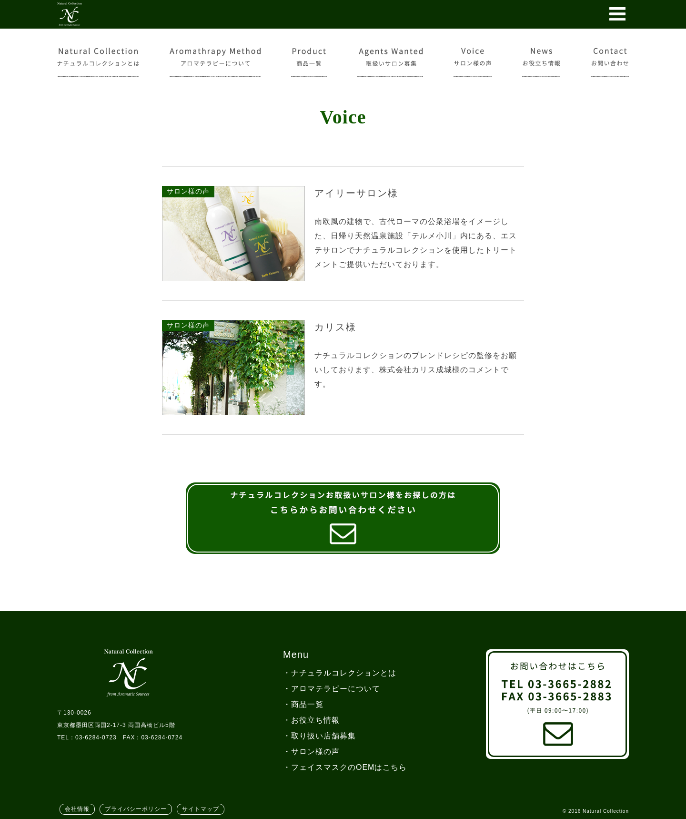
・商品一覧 (303, 704)
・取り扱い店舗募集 (319, 736)
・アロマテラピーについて (331, 689)
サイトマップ (200, 809)
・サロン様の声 (311, 751)
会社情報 (77, 809)
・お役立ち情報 (311, 720)
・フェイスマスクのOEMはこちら (345, 767)
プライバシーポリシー (136, 809)
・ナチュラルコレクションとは (339, 673)
